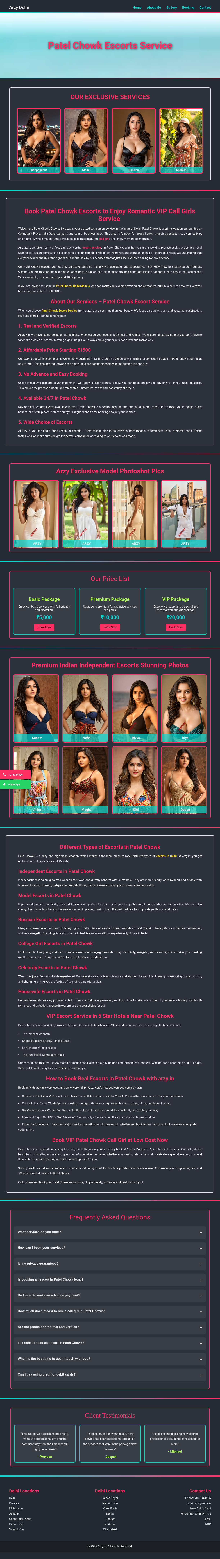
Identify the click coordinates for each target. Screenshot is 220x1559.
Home (137, 7)
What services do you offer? (110, 1232)
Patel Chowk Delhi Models (73, 286)
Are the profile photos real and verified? (110, 1327)
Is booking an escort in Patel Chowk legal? (110, 1280)
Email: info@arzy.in (198, 1503)
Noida (110, 1513)
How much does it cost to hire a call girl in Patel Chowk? (110, 1311)
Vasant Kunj (17, 1529)
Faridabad (109, 1524)
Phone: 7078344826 (198, 1498)
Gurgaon (110, 1519)
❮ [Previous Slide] (21, 140)
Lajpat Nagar (110, 1498)
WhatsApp (11, 784)
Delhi (12, 1498)
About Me (154, 7)
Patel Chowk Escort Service (59, 310)
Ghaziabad (110, 1529)
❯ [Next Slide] (199, 140)
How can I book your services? (110, 1248)
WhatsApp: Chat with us (195, 1513)
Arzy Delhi (19, 7)
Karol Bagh (110, 1508)
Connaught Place (20, 1519)
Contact (205, 7)
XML (208, 1519)
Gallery (171, 7)
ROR (208, 1524)
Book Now (44, 627)
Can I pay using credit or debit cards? (110, 1375)
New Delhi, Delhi (200, 1508)
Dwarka (14, 1503)
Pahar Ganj (16, 1524)
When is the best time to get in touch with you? (110, 1359)
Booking (188, 7)
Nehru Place (110, 1503)
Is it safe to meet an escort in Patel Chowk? (110, 1343)
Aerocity (14, 1513)
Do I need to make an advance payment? (110, 1296)
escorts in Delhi (166, 856)
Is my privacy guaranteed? (110, 1264)
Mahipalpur (16, 1508)
